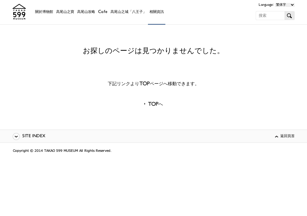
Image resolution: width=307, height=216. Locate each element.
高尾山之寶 (65, 12)
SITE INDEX (33, 136)
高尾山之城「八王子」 (128, 12)
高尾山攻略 (86, 12)
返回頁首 (287, 136)
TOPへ (155, 104)
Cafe (102, 12)
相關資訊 (156, 12)
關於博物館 (44, 12)
